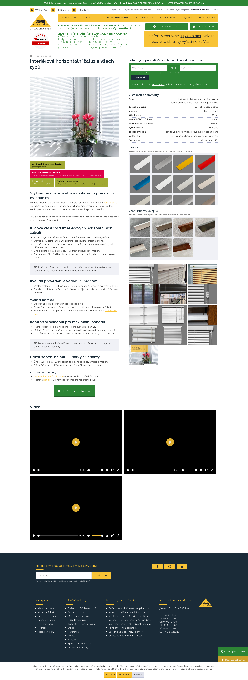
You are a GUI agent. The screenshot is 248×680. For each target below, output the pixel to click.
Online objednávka (204, 26)
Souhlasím (110, 674)
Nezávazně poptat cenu (166, 26)
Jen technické (124, 674)
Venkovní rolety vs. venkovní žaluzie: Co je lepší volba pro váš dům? (130, 620)
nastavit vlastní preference (140, 669)
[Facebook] (157, 566)
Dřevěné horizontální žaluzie (48, 376)
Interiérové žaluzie (118, 17)
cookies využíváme (49, 666)
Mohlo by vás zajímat (179, 10)
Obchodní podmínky (78, 647)
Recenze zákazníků (233, 659)
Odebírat (101, 575)
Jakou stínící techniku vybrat (82, 624)
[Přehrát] (34, 470)
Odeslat (140, 77)
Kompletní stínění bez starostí (124, 628)
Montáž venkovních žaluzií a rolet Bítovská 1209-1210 (130, 616)
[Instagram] (169, 566)
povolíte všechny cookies (84, 669)
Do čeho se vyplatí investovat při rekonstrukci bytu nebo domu (130, 608)
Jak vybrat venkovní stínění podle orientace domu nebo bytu (130, 624)
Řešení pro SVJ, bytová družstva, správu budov (131, 10)
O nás (71, 628)
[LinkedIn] (182, 566)
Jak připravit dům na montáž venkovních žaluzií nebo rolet (130, 612)
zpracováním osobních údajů (168, 73)
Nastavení (138, 674)
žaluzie (46, 379)
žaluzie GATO (110, 202)
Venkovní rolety (69, 17)
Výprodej (187, 17)
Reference (73, 632)
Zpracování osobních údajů (81, 643)
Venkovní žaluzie (92, 17)
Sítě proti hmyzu (168, 17)
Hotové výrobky (207, 17)
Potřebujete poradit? (233, 651)
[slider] (57, 469)
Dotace (71, 635)
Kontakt (214, 10)
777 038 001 (190, 36)
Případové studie (200, 10)
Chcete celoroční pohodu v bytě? (125, 635)
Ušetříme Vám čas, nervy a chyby (126, 632)
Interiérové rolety (144, 17)
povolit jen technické (117, 669)
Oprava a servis (161, 10)
